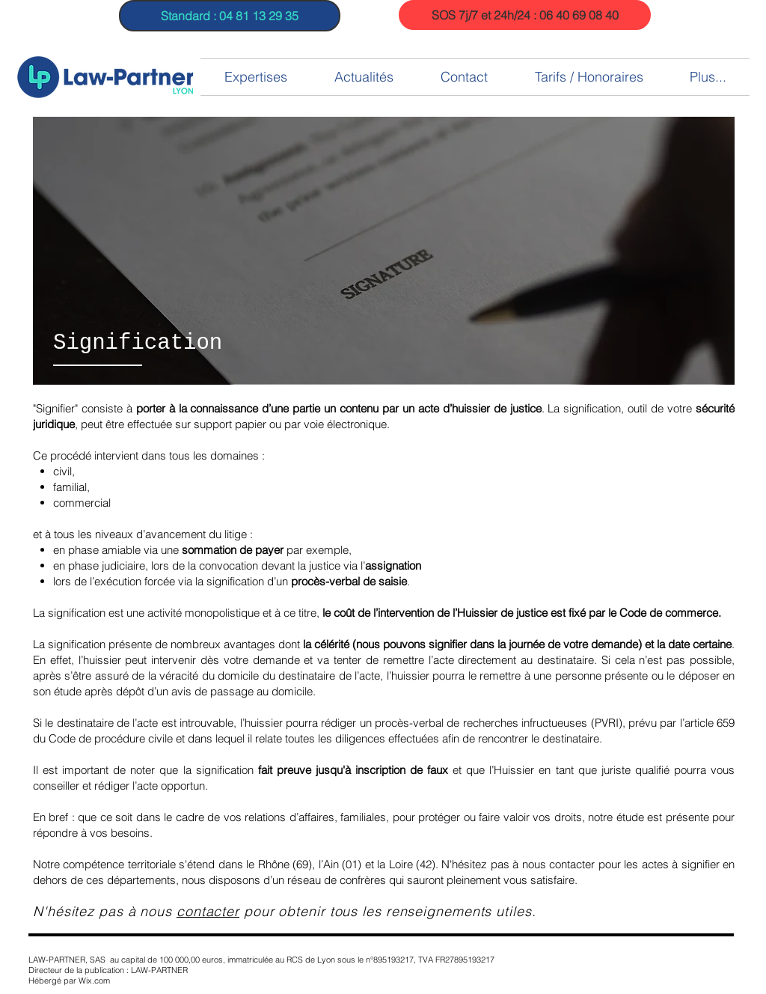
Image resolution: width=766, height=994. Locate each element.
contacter (208, 911)
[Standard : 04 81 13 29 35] (229, 15)
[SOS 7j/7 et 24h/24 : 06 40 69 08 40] (525, 15)
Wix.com (94, 980)
